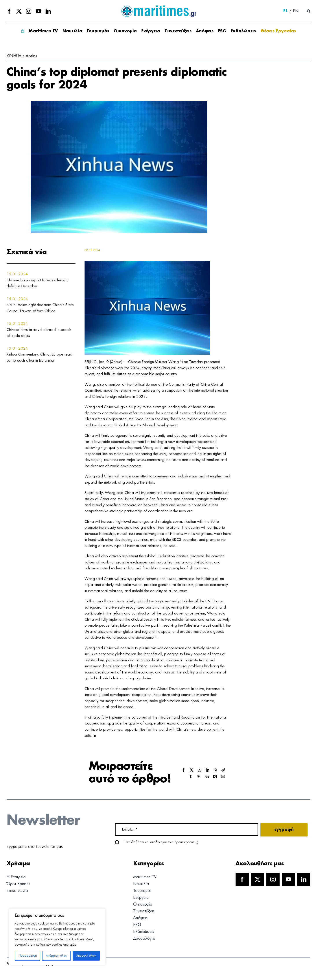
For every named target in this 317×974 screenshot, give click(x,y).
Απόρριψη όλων (56, 955)
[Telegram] (223, 770)
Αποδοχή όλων (86, 955)
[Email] (223, 777)
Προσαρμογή (27, 955)
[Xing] (215, 777)
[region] (57, 936)
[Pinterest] (199, 777)
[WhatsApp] (215, 770)
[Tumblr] (191, 777)
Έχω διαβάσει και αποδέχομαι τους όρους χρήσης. (161, 842)
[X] (191, 770)
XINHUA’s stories (22, 56)
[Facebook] (184, 770)
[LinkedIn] (208, 770)
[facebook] (9, 11)
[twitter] (19, 11)
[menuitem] (285, 11)
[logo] (158, 6)
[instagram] (28, 11)
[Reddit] (199, 770)
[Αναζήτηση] (308, 11)
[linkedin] (48, 11)
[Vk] (207, 777)
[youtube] (38, 11)
